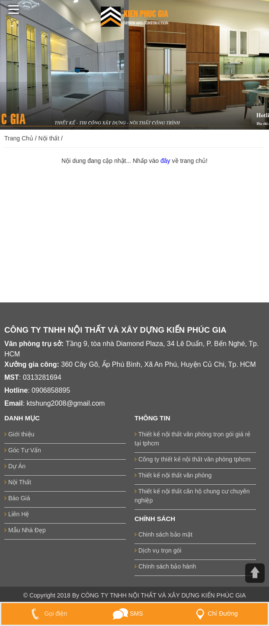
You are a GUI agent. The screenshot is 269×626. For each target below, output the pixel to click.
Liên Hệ (16, 514)
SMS (128, 613)
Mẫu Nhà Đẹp (25, 530)
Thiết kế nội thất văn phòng (172, 475)
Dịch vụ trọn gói (157, 550)
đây (166, 160)
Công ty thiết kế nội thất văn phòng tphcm (192, 459)
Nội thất (49, 138)
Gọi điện (47, 613)
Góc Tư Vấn (22, 450)
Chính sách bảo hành (165, 566)
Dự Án (15, 466)
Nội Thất (17, 482)
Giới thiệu (19, 434)
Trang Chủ (18, 138)
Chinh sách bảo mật (163, 534)
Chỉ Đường (214, 613)
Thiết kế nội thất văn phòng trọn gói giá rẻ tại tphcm (192, 439)
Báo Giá (17, 498)
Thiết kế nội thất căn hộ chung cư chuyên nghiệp (192, 496)
